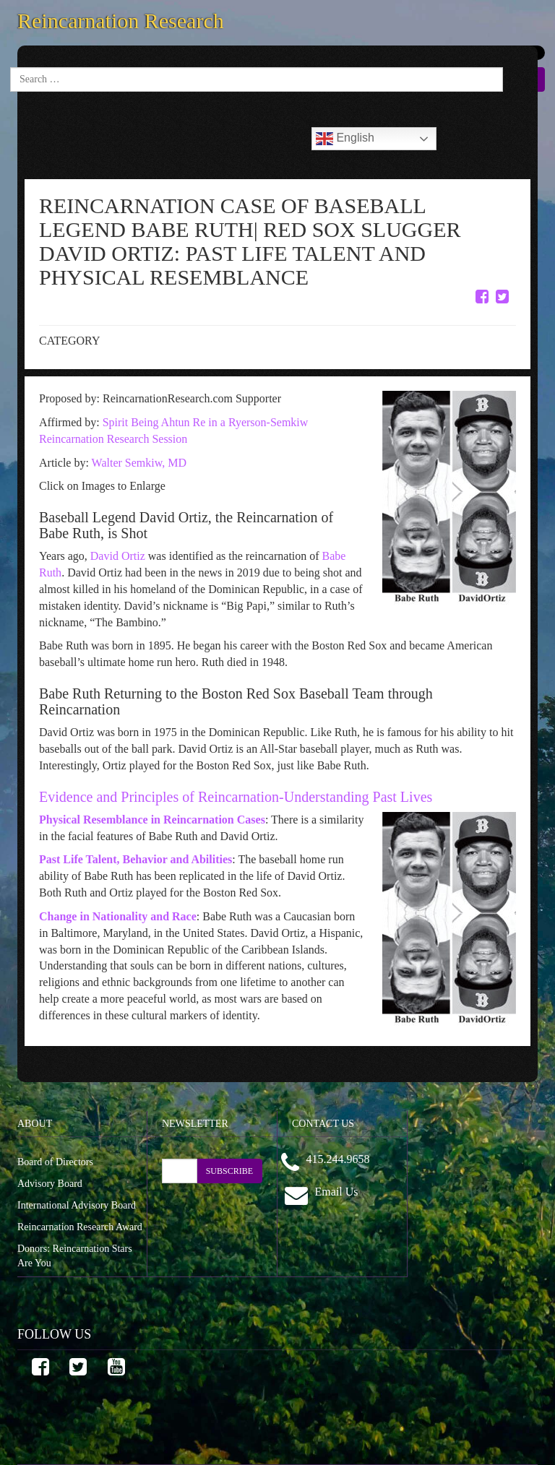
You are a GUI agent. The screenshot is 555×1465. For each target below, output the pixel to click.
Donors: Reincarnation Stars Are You (74, 1256)
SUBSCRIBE (229, 1171)
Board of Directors (55, 1162)
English (345, 138)
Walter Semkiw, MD (139, 463)
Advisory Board (49, 1183)
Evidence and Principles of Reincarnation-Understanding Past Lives (235, 797)
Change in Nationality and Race (118, 916)
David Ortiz (117, 556)
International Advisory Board (76, 1205)
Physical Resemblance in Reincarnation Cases (152, 819)
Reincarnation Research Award (79, 1227)
